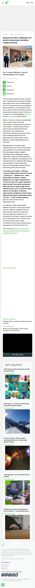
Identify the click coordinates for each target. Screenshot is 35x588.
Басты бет (5, 34)
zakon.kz (11, 116)
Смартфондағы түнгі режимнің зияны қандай (17, 475)
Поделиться (10, 82)
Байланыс (4, 566)
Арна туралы (5, 565)
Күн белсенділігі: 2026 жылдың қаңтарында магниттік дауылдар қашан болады (15, 440)
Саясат (12, 34)
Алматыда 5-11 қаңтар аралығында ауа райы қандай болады (16, 404)
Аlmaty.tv (28, 114)
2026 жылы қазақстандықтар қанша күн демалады (17, 370)
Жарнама (4, 568)
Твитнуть (9, 86)
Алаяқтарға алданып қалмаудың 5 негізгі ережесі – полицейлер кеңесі (16, 510)
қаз (28, 2)
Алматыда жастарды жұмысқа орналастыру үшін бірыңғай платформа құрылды (16, 231)
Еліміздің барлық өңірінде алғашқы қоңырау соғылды (17, 322)
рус (31, 2)
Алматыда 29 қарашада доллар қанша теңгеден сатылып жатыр (15, 329)
